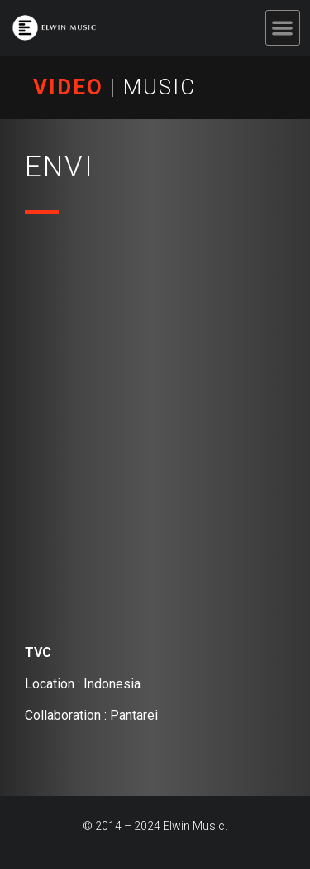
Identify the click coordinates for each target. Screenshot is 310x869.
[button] (283, 28)
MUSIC (159, 87)
